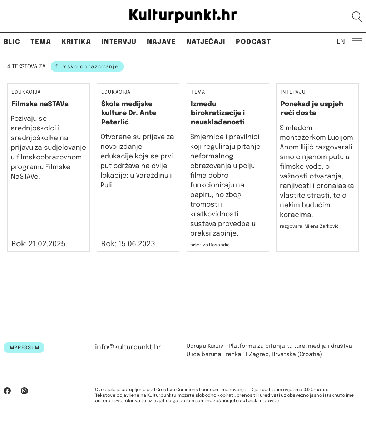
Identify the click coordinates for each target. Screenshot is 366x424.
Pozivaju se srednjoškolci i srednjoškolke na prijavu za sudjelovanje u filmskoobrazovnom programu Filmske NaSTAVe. (48, 147)
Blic (12, 42)
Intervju (119, 42)
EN (341, 41)
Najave (161, 42)
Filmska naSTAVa (40, 104)
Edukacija (26, 92)
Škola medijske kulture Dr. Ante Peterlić (128, 113)
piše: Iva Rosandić (210, 245)
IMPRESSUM (24, 347)
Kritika (76, 42)
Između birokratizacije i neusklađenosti (218, 113)
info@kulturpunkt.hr (128, 347)
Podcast (253, 42)
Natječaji (206, 42)
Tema (40, 42)
